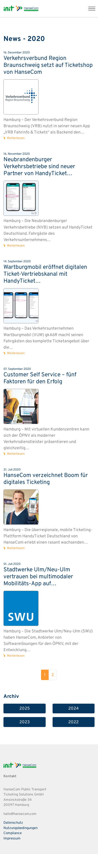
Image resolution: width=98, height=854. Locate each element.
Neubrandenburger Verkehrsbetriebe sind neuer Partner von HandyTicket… (39, 166)
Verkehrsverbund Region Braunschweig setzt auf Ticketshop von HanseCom (48, 65)
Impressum (12, 838)
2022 (73, 722)
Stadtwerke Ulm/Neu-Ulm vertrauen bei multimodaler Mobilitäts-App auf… (38, 577)
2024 (73, 708)
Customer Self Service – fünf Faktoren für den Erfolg (39, 378)
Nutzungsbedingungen (20, 828)
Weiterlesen (16, 138)
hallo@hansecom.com (19, 814)
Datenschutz (13, 823)
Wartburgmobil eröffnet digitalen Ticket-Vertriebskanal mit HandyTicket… (45, 274)
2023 (24, 722)
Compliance (12, 833)
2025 (24, 708)
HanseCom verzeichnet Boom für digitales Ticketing (45, 479)
